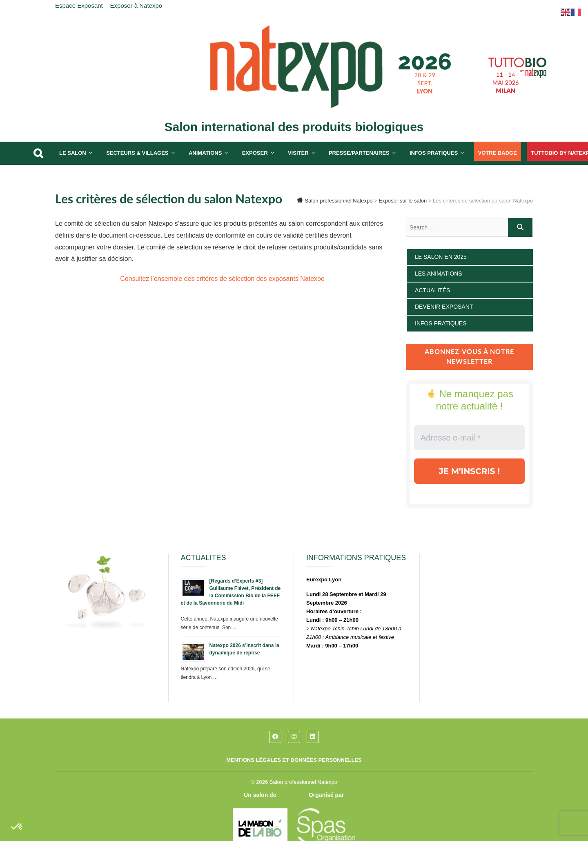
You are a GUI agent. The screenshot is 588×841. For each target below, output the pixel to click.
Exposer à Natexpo (136, 5)
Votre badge (497, 153)
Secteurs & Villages (137, 153)
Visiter (298, 153)
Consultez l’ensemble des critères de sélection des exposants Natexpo (222, 278)
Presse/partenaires (359, 153)
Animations (205, 153)
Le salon (72, 153)
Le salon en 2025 (441, 257)
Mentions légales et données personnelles (294, 760)
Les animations (438, 273)
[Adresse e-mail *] (469, 437)
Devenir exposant (444, 306)
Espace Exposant (79, 5)
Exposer (255, 153)
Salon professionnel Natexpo (303, 782)
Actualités (432, 290)
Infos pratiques (434, 153)
